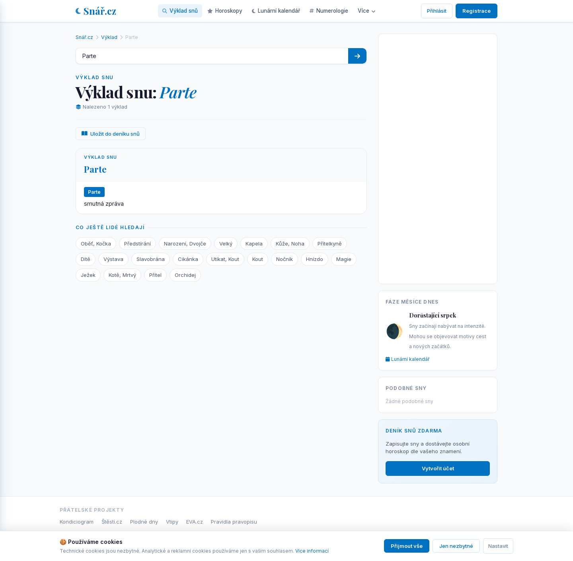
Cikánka (188, 259)
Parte (95, 169)
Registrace (476, 11)
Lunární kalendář (276, 11)
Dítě (85, 259)
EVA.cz (194, 521)
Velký (225, 243)
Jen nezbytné (456, 546)
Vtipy (172, 521)
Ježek (88, 275)
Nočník (284, 259)
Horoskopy (224, 11)
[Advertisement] (437, 157)
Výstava (113, 259)
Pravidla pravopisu (234, 521)
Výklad (109, 37)
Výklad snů (180, 11)
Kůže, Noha (290, 243)
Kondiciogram (77, 521)
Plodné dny (144, 521)
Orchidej (185, 275)
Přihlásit (436, 11)
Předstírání (137, 243)
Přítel (155, 275)
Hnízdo (314, 259)
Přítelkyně (330, 243)
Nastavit (498, 546)
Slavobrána (150, 259)
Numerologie (329, 11)
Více (366, 11)
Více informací (312, 551)
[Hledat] (357, 56)
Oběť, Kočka (96, 243)
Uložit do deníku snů (111, 134)
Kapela (254, 243)
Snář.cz (96, 10)
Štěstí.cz (111, 521)
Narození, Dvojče (185, 243)
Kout (257, 259)
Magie (343, 259)
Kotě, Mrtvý (122, 275)
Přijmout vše (407, 546)
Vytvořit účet (438, 468)
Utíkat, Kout (225, 259)
